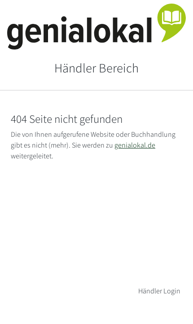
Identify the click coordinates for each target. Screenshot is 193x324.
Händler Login (159, 291)
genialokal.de (134, 145)
